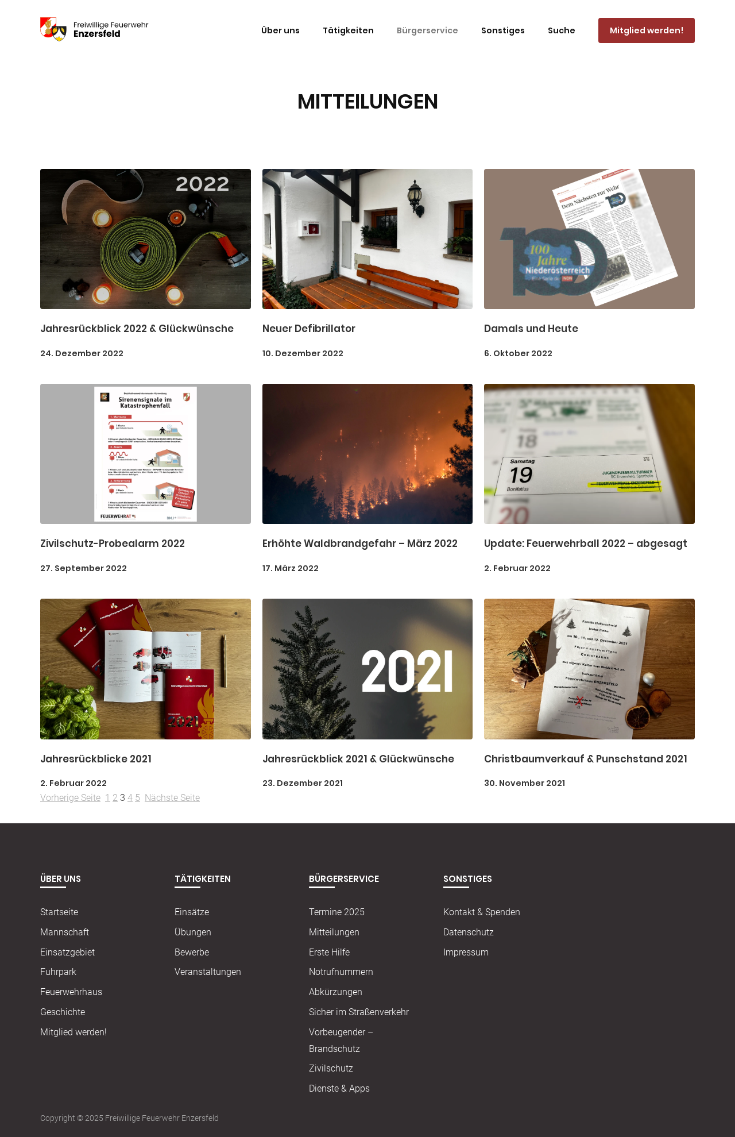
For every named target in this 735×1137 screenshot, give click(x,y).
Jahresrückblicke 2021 (96, 759)
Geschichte (62, 1012)
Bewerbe (192, 952)
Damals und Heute (531, 329)
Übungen (193, 932)
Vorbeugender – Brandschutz (341, 1040)
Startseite (59, 912)
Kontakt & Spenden (481, 912)
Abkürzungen (335, 991)
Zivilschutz (331, 1068)
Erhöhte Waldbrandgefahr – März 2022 (360, 544)
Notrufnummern (341, 972)
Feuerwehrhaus (71, 991)
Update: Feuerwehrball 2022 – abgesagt (585, 544)
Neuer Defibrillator (308, 329)
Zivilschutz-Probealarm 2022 (112, 544)
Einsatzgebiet (67, 952)
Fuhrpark (58, 972)
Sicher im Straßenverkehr (359, 1012)
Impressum (466, 952)
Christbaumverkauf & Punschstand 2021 (585, 759)
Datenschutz (468, 932)
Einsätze (192, 912)
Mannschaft (64, 932)
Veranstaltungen (208, 972)
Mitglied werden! (73, 1032)
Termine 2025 (337, 912)
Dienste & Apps (339, 1088)
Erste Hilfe (329, 952)
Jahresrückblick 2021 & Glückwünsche (358, 759)
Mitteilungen (334, 932)
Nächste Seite (172, 798)
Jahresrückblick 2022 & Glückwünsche (137, 329)
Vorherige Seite (70, 798)
